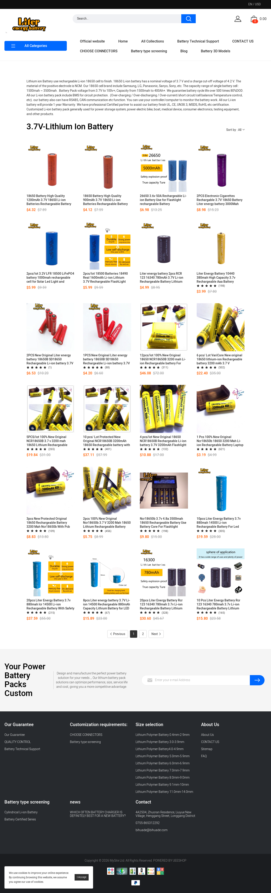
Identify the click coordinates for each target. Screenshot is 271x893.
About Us (207, 735)
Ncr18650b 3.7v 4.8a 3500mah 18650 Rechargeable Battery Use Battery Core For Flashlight (163, 523)
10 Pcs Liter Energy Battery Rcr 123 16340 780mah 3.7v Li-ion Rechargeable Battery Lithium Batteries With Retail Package (218, 605)
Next (156, 634)
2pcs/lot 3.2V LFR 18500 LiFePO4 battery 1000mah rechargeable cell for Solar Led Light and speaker (50, 278)
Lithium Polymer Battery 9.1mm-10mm (162, 784)
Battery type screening (149, 51)
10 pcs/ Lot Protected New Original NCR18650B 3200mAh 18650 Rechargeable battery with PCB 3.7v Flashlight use (106, 441)
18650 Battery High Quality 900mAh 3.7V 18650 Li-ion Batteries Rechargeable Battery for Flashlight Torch (105, 200)
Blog (183, 51)
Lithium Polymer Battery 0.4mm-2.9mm (162, 735)
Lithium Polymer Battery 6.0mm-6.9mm (162, 763)
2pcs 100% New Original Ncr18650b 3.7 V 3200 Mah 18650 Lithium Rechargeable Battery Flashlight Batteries (107, 523)
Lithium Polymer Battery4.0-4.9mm (159, 749)
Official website (92, 41)
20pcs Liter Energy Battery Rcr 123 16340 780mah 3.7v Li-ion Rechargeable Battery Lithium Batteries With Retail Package (161, 605)
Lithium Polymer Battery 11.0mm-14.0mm (164, 791)
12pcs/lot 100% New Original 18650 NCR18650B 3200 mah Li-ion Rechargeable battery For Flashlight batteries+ (163, 359)
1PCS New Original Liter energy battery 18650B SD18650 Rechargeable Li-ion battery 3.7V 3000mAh (106, 359)
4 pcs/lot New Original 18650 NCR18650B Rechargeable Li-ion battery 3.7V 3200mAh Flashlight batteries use (163, 441)
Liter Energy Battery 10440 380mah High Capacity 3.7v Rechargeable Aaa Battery (216, 278)
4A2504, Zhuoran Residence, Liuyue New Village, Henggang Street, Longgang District (165, 814)
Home (123, 41)
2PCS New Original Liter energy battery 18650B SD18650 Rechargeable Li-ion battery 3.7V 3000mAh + (49, 359)
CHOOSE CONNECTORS (99, 51)
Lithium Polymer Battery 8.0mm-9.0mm (162, 777)
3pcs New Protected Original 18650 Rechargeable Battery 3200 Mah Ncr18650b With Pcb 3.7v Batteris (48, 523)
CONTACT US (243, 41)
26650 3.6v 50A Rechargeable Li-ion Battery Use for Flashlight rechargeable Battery (163, 200)
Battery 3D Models (215, 51)
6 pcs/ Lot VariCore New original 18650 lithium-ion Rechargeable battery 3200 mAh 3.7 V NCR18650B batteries (219, 359)
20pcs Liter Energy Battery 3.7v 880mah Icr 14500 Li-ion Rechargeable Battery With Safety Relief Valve (50, 605)
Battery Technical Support (198, 41)
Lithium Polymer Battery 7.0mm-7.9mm (162, 770)
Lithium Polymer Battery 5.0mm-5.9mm (162, 756)
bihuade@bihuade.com (151, 830)
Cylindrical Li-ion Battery (21, 812)
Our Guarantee (14, 735)
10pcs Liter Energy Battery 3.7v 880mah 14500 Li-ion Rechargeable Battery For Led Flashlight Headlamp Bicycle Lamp (219, 523)
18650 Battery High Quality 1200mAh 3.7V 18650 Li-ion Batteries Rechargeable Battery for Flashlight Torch (48, 200)
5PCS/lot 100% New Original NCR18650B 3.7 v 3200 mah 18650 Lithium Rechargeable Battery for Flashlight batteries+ (49, 441)
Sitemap (206, 749)
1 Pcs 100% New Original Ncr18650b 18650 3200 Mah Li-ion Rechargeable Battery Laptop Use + (220, 441)
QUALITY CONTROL (17, 742)
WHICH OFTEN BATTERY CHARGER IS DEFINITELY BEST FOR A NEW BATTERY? (98, 814)
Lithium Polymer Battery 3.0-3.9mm (160, 742)
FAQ (204, 756)
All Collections (152, 41)
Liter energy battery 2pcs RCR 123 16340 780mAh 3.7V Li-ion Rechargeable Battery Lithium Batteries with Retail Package (161, 278)
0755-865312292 (148, 823)
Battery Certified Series (20, 819)
